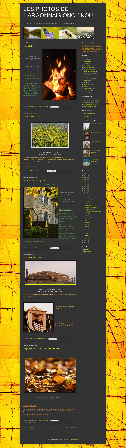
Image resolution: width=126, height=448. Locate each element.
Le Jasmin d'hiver (31, 116)
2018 (85, 190)
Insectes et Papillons (88, 78)
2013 (85, 240)
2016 (85, 195)
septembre (88, 218)
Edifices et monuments (33, 250)
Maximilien (88, 251)
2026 (85, 173)
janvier (87, 235)
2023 (85, 179)
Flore (29, 173)
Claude (87, 249)
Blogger (76, 439)
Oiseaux (85, 82)
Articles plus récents (29, 427)
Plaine (85, 86)
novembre (87, 201)
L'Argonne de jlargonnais (89, 106)
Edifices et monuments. (89, 73)
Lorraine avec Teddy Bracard (90, 102)
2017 (85, 192)
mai (86, 226)
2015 (85, 197)
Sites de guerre (87, 90)
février (87, 233)
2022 (85, 182)
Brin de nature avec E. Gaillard (91, 100)
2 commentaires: (41, 170)
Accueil (50, 427)
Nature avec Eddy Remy (89, 98)
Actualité (85, 58)
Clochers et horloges (88, 69)
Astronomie (86, 63)
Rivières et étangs (87, 88)
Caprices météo (87, 67)
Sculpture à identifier (96, 141)
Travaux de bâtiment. (33, 257)
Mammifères (86, 80)
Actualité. (85, 60)
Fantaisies (30, 108)
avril (86, 228)
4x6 (67, 439)
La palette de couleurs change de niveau (41, 348)
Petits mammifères (88, 84)
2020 (85, 186)
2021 (85, 184)
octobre (87, 215)
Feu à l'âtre (28, 46)
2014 (85, 238)
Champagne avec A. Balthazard (91, 104)
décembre (87, 199)
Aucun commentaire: (43, 106)
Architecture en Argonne (34, 180)
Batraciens (86, 65)
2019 (85, 188)
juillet (86, 222)
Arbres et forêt (31, 422)
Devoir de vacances (96, 123)
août (86, 220)
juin (86, 224)
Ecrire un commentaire (89, 113)
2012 (85, 242)
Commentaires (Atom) (35, 429)
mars (86, 231)
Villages (85, 92)
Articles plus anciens (71, 427)
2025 (85, 175)
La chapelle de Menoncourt (94, 160)
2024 (85, 177)
